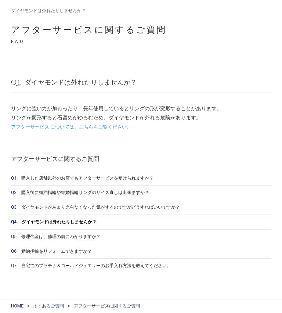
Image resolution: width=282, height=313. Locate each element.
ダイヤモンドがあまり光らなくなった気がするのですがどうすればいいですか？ (95, 207)
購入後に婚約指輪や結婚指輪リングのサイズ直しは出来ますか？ (80, 192)
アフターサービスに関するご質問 (107, 306)
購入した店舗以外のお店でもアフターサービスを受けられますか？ (82, 178)
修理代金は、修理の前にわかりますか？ (56, 236)
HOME (17, 306)
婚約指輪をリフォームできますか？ (51, 251)
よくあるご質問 (48, 306)
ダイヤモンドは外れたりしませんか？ (54, 221)
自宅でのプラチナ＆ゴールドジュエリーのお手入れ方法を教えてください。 (91, 265)
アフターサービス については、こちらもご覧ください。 (71, 127)
